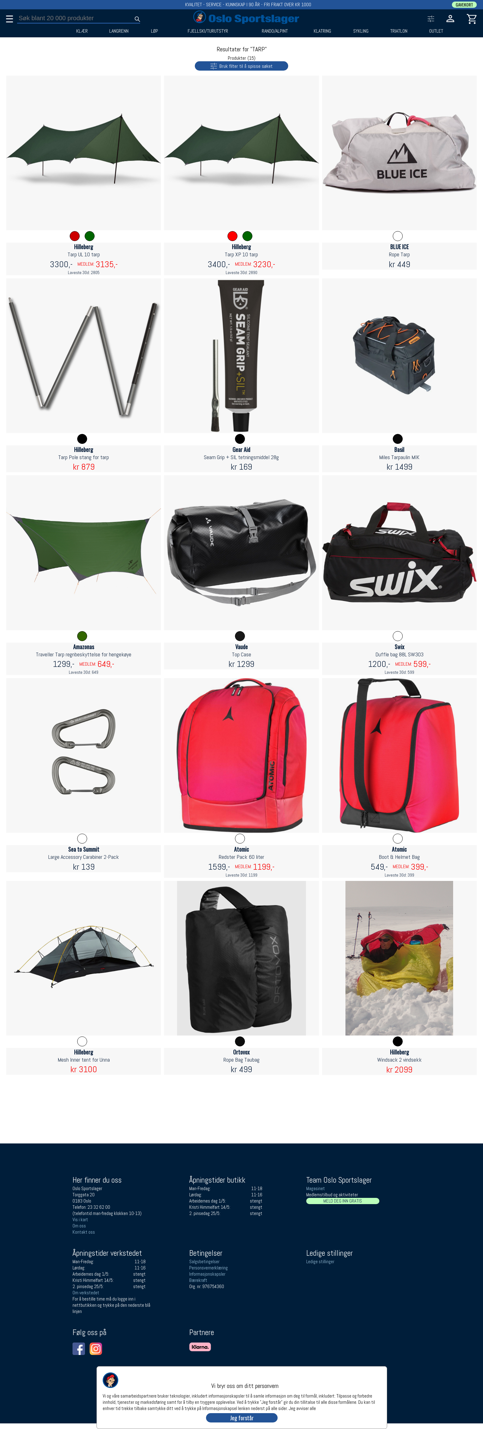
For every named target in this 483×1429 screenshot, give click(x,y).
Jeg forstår (242, 1418)
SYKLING (360, 31)
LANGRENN (119, 31)
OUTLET (436, 31)
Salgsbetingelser (204, 1261)
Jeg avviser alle (302, 1408)
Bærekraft (198, 1280)
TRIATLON (398, 31)
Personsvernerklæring (208, 1268)
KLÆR (82, 31)
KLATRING (322, 31)
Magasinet (315, 1188)
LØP (154, 31)
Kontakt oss (84, 1232)
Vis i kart (80, 1219)
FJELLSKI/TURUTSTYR (208, 31)
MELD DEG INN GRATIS (342, 1201)
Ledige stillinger (320, 1261)
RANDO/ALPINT (275, 31)
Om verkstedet (86, 1293)
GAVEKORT (464, 5)
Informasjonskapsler (207, 1274)
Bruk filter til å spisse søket (234, 65)
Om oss (79, 1226)
